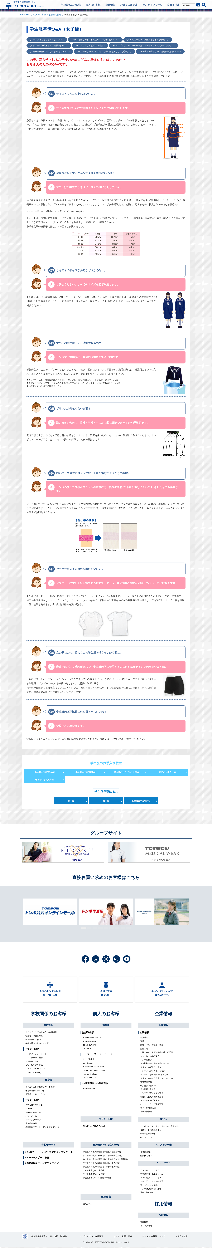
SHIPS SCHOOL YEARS (36, 1070)
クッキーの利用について (154, 1238)
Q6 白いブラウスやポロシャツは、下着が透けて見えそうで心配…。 (142, 45)
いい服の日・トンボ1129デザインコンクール (49, 1153)
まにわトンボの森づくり (150, 1131)
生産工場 (144, 1050)
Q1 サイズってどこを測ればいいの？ (46, 39)
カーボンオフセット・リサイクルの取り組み (159, 1127)
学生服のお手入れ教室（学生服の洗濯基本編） (103, 1153)
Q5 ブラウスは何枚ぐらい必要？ (89, 45)
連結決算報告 (146, 1112)
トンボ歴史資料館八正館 (150, 1190)
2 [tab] (88, 927)
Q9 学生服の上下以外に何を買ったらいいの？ (159, 51)
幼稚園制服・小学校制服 (95, 1084)
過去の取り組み (147, 1193)
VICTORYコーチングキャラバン (42, 1164)
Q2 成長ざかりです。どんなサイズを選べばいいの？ (94, 39)
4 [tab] (99, 927)
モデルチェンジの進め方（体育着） (40, 1088)
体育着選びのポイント (35, 1092)
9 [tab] (127, 927)
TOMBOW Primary (33, 1073)
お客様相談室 (181, 1238)
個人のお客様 (39, 14)
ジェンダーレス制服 (34, 1058)
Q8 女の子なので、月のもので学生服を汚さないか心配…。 (104, 51)
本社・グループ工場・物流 (151, 1046)
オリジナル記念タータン (150, 1068)
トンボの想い (146, 1061)
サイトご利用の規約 (123, 1238)
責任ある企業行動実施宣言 (151, 1098)
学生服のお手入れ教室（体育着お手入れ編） (102, 1168)
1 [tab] (82, 927)
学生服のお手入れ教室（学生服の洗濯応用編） (103, 1156)
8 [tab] (122, 927)
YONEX (28, 1109)
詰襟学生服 (88, 1033)
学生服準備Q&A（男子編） (94, 1171)
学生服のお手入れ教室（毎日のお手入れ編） (102, 1164)
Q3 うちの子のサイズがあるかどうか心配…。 (147, 39)
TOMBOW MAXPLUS (92, 1038)
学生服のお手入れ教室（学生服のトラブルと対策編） (106, 1160)
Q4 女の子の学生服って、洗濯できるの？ (48, 45)
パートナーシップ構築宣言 (151, 1105)
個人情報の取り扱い (149, 1090)
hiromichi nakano (90, 1075)
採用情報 (163, 1204)
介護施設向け (146, 1153)
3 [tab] (94, 927)
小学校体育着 (31, 1124)
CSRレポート (146, 1138)
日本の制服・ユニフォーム (151, 1179)
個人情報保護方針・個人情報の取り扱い (49, 1238)
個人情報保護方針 (148, 1087)
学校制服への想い (33, 1040)
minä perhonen (31, 1062)
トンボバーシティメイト (36, 1055)
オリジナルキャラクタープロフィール (156, 1079)
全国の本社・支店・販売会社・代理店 (156, 1053)
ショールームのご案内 (149, 1057)
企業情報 (163, 1014)
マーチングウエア (33, 1121)
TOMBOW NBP (89, 1042)
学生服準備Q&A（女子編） (94, 1175)
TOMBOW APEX (90, 1046)
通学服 (106, 1026)
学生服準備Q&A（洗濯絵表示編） (97, 1179)
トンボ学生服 (88, 1060)
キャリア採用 (146, 1227)
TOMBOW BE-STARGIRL (94, 1068)
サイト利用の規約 (148, 1109)
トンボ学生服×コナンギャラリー (154, 1076)
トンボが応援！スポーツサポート (154, 1072)
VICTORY (87, 1050)
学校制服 (48, 1026)
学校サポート (49, 1146)
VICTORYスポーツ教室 (37, 1158)
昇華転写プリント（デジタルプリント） (42, 1128)
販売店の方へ (88, 1205)
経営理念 (144, 1038)
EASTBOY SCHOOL (34, 1066)
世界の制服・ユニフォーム (151, 1175)
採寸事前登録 (146, 1083)
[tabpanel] (106, 912)
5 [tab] (105, 927)
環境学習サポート (148, 1135)
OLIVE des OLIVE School (94, 1071)
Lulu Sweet (87, 1064)
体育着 (48, 1081)
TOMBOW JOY (89, 1089)
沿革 (142, 1042)
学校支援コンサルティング (36, 1044)
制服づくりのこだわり (35, 1037)
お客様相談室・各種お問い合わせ (154, 1064)
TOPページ (25, 14)
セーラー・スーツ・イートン (97, 1055)
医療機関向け (146, 1157)
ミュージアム (163, 1164)
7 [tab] (116, 927)
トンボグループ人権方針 (150, 1101)
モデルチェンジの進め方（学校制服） (41, 1033)
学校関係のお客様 (48, 1014)
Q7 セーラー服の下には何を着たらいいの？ (49, 51)
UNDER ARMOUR (33, 1113)
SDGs (163, 1120)
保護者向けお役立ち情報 (106, 1146)
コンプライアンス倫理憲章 (151, 1094)
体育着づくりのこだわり (36, 1095)
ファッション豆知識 (149, 1186)
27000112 (25, 1237)
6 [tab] (110, 927)
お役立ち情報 (55, 14)
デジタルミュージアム (149, 1171)
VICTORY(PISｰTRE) (34, 1106)
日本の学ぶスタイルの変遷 (151, 1182)
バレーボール (31, 1117)
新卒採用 (144, 1223)
